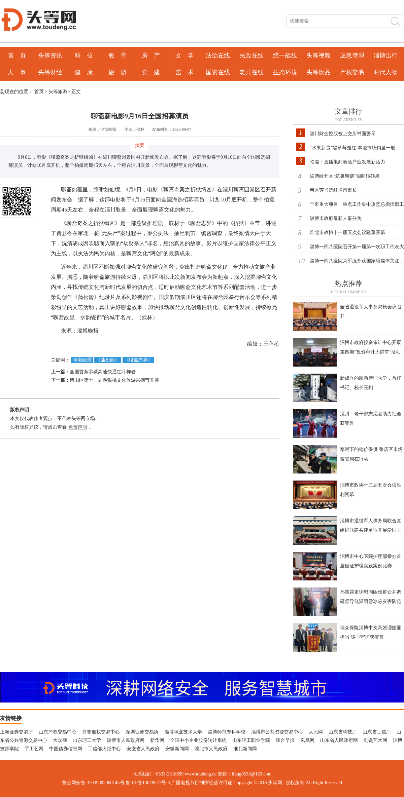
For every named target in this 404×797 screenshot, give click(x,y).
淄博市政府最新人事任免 (336, 218)
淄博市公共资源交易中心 (277, 731)
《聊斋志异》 (138, 360)
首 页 (17, 55)
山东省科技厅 (343, 731)
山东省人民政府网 (339, 740)
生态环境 (285, 72)
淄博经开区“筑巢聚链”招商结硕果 (345, 176)
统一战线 (285, 55)
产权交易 (352, 72)
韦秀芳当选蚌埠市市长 (333, 190)
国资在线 (218, 72)
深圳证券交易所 (142, 731)
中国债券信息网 (65, 748)
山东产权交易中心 (57, 731)
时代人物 (385, 72)
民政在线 (251, 55)
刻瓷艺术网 (375, 740)
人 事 (17, 72)
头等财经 (50, 72)
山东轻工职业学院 (251, 740)
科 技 (84, 55)
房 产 (151, 55)
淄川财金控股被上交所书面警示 (343, 133)
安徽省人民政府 (143, 748)
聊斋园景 (82, 360)
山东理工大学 (87, 740)
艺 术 (184, 72)
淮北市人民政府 (211, 748)
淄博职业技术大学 (183, 731)
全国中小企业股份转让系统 (198, 740)
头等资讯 (50, 55)
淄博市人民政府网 (125, 740)
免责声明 (77, 427)
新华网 (157, 740)
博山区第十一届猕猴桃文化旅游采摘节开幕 (114, 380)
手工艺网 (34, 748)
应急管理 (352, 55)
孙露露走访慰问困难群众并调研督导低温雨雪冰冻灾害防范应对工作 (370, 601)
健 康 (84, 72)
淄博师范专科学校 (226, 731)
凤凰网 (307, 740)
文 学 (184, 55)
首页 (39, 91)
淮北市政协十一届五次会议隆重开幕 (347, 232)
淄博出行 (385, 55)
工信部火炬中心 (104, 748)
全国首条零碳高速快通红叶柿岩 (103, 371)
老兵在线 (251, 72)
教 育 (117, 55)
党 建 (151, 72)
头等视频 (318, 55)
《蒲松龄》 (108, 360)
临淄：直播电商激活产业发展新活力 (347, 161)
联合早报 (285, 740)
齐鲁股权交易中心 (101, 731)
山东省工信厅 (377, 731)
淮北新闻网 (245, 748)
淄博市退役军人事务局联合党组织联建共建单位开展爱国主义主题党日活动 (370, 530)
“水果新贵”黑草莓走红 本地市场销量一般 (352, 147)
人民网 (316, 731)
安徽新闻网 (177, 748)
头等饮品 (318, 72)
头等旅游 (57, 91)
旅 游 (117, 72)
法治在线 (218, 55)
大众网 (60, 740)
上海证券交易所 (16, 731)
